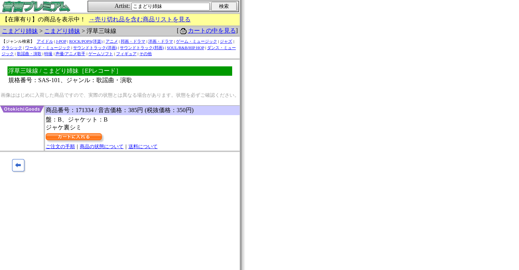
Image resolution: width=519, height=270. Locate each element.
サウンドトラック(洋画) (95, 47)
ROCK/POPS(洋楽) (86, 41)
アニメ (112, 41)
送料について (143, 146)
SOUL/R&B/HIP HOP (185, 47)
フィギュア (126, 53)
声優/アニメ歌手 (70, 53)
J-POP (61, 41)
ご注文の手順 (60, 146)
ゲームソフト (100, 53)
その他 (145, 53)
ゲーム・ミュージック (196, 41)
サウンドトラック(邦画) (142, 47)
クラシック (11, 47)
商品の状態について (102, 146)
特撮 (48, 53)
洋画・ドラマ (160, 41)
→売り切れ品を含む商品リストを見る (140, 19)
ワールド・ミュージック (47, 47)
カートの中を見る (212, 30)
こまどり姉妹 (20, 31)
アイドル (45, 41)
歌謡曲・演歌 (29, 53)
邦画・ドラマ (133, 41)
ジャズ (226, 41)
